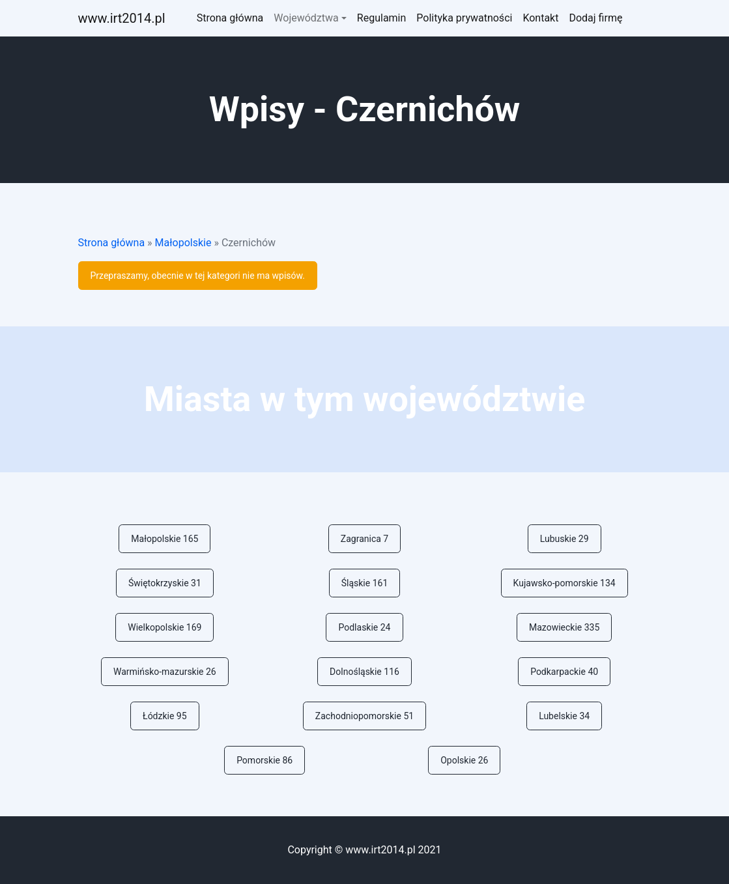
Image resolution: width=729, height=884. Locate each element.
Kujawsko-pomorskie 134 (564, 583)
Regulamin (382, 18)
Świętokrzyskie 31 (164, 583)
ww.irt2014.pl (121, 18)
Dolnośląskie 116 (364, 671)
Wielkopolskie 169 (164, 627)
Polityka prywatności (464, 18)
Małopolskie (183, 242)
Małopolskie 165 (164, 539)
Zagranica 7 (364, 539)
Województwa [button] (306, 18)
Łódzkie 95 (165, 716)
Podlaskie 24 (364, 627)
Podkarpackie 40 (564, 671)
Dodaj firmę (595, 18)
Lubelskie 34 (564, 716)
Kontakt (540, 18)
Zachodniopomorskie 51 (364, 716)
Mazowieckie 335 (564, 627)
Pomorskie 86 (264, 760)
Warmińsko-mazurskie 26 (164, 671)
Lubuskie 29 (564, 539)
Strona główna (230, 18)
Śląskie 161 (364, 583)
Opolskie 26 (464, 760)
